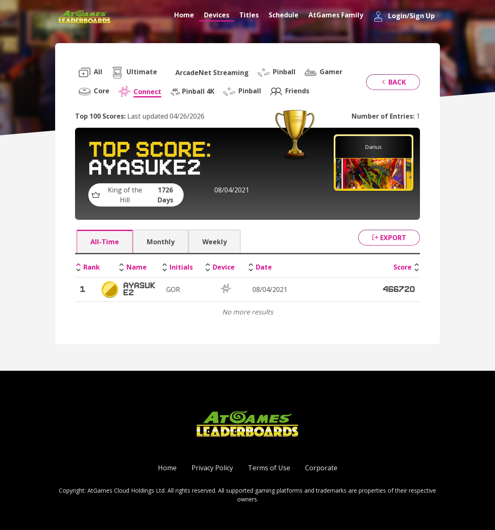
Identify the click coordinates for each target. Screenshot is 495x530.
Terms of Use (269, 467)
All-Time (104, 241)
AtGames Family (335, 14)
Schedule (283, 14)
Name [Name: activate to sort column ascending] (136, 267)
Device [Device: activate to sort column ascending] (224, 267)
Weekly (214, 241)
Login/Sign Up (404, 16)
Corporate (321, 467)
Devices (216, 14)
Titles (249, 14)
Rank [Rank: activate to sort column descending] (91, 267)
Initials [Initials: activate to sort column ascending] (181, 267)
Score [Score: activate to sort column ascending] (402, 267)
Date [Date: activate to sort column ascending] (264, 267)
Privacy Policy (212, 467)
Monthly (161, 241)
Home (184, 14)
